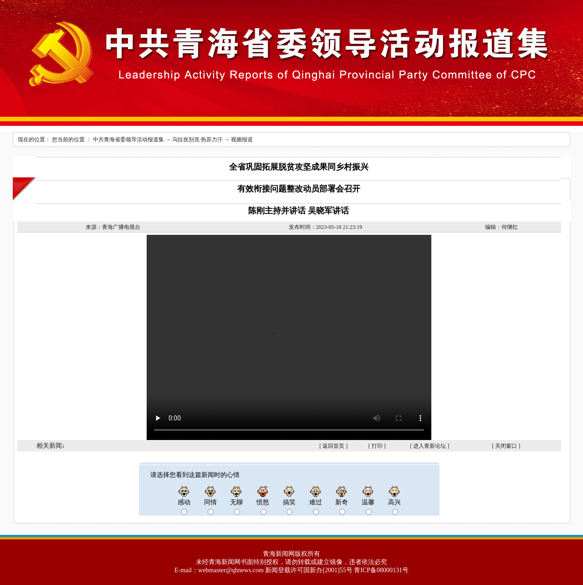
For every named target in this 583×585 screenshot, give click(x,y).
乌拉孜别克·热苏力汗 (197, 139)
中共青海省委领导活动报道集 (128, 139)
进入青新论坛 (429, 446)
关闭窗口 (506, 446)
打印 (377, 446)
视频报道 (242, 139)
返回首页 (333, 446)
